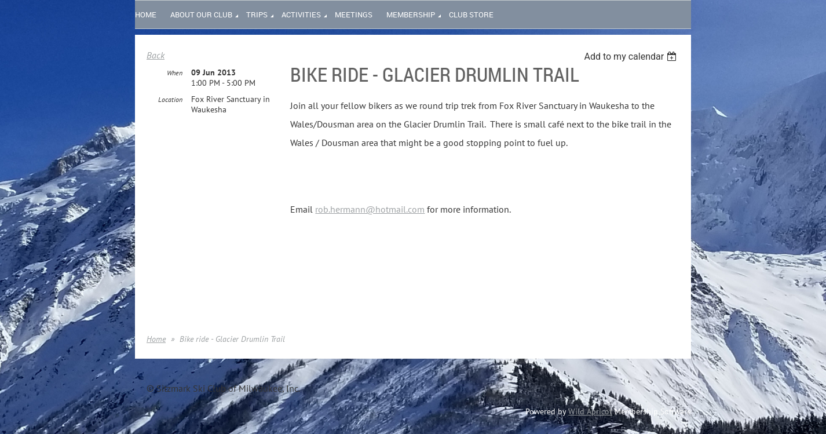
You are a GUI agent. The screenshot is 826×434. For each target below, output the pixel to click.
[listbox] (631, 56)
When (174, 72)
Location (170, 99)
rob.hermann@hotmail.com (370, 209)
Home (156, 339)
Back (156, 55)
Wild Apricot (590, 411)
